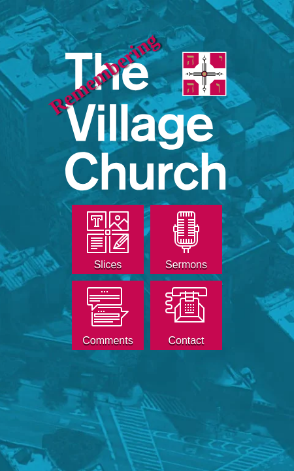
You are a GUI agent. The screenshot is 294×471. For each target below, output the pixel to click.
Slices (108, 264)
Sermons (186, 264)
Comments (107, 340)
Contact (186, 340)
